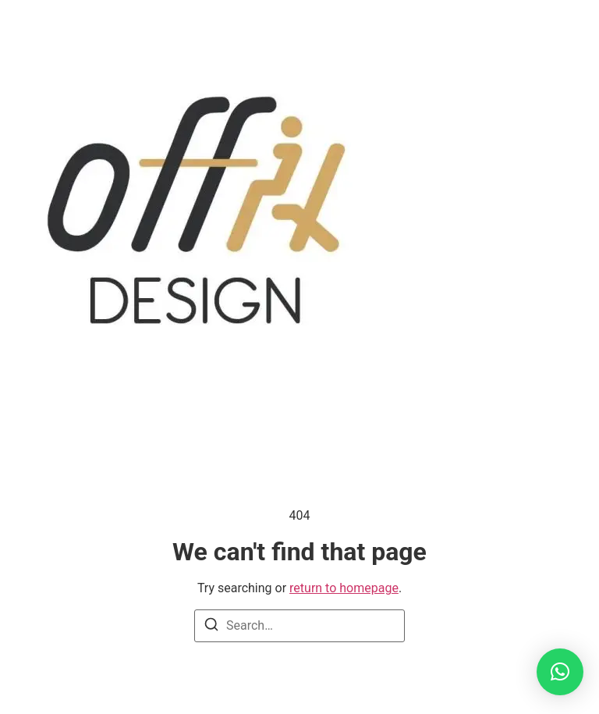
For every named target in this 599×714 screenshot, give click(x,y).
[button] (560, 671)
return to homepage (344, 588)
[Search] (211, 627)
